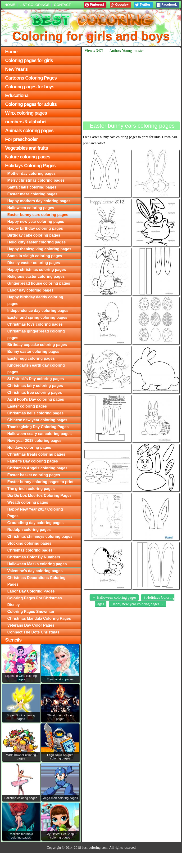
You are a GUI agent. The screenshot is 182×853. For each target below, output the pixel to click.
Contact (62, 5)
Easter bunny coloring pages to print (40, 482)
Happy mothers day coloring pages (39, 201)
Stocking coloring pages (29, 543)
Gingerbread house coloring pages (38, 283)
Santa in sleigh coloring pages (34, 256)
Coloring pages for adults (31, 104)
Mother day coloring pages (31, 173)
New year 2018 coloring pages (34, 441)
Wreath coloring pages (27, 502)
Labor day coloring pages (30, 290)
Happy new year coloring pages (35, 222)
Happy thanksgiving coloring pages (39, 249)
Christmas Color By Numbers (33, 557)
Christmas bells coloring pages (35, 413)
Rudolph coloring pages (29, 530)
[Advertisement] (131, 87)
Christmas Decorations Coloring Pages (36, 581)
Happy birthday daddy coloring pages (35, 300)
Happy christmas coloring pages (36, 270)
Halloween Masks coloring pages (37, 564)
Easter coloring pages (27, 406)
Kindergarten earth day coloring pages (36, 368)
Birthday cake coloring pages (33, 235)
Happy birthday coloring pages (35, 228)
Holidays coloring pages (29, 447)
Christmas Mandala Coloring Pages (39, 618)
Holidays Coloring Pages (30, 165)
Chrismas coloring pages (30, 550)
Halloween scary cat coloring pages (39, 434)
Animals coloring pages (29, 130)
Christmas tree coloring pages (34, 393)
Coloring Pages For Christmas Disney (34, 601)
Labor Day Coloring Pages (31, 591)
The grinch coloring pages (31, 489)
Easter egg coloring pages (31, 358)
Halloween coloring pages (30, 208)
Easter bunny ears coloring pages (37, 215)
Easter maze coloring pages (32, 194)
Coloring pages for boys (29, 86)
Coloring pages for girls (29, 60)
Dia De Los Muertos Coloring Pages (39, 496)
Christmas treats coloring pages (36, 454)
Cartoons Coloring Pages (31, 78)
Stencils (13, 639)
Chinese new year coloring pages (37, 420)
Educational (17, 95)
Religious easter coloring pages (36, 276)
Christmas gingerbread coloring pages (36, 334)
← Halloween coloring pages (114, 597)
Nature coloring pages (27, 156)
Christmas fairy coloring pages (35, 386)
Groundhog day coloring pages (35, 523)
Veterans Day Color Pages (30, 625)
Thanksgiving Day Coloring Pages (38, 427)
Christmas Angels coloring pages (37, 468)
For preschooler (21, 139)
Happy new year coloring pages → (137, 604)
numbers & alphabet (25, 121)
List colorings (35, 5)
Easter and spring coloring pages (37, 317)
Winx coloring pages (26, 113)
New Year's (16, 69)
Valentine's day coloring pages (35, 571)
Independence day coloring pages (37, 311)
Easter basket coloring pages (33, 475)
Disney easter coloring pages (33, 263)
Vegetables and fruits (26, 148)
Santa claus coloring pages (31, 187)
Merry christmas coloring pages (36, 180)
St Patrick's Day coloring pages (35, 379)
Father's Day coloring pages (32, 461)
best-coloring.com (95, 847)
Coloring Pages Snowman (30, 612)
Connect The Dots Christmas (33, 632)
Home (10, 5)
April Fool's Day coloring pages (35, 399)
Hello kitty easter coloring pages (36, 242)
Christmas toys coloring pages (35, 324)
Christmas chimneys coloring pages (40, 536)
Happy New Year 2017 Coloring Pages (35, 512)
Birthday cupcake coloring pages (37, 345)
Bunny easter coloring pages (33, 352)
